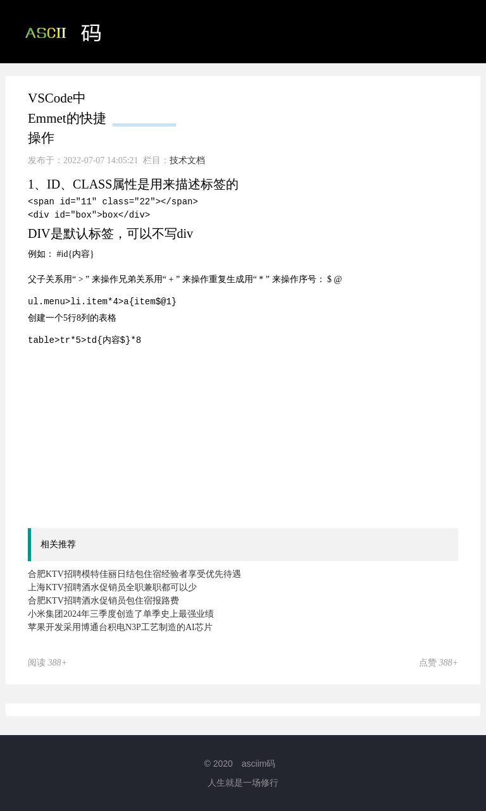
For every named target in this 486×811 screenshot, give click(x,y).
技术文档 (387, 94)
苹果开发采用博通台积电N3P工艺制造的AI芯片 (120, 627)
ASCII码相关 (295, 94)
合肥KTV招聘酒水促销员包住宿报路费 (103, 600)
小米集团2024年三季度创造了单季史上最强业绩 (121, 614)
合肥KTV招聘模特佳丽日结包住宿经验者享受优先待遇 (134, 574)
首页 (144, 94)
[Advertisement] (257, 435)
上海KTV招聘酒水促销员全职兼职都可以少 (112, 587)
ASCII (210, 94)
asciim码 (259, 763)
